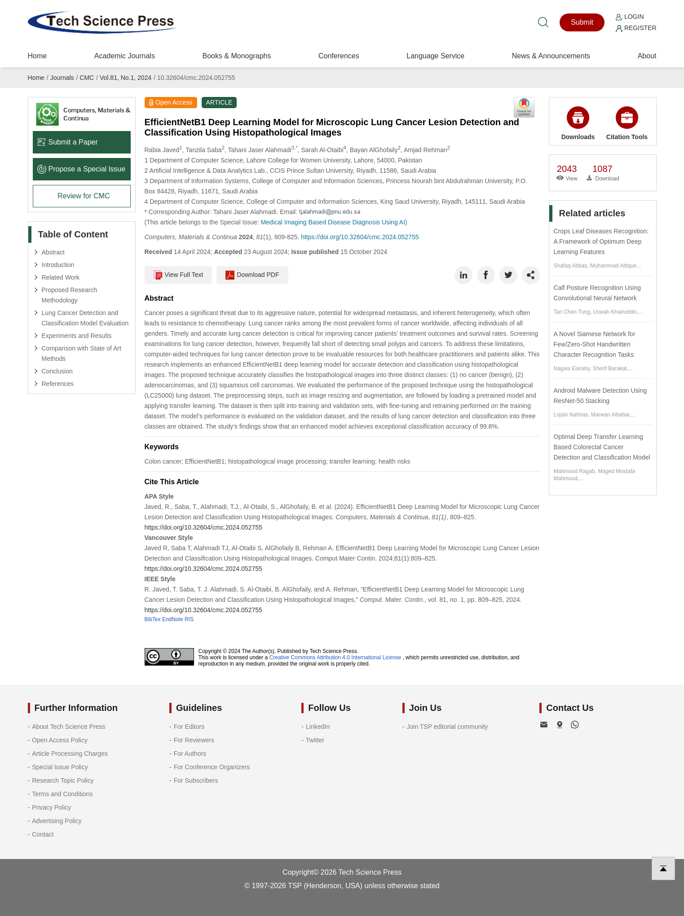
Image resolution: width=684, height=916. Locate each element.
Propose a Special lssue (81, 169)
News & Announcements (551, 56)
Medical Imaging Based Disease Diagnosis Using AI (333, 222)
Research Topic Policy (62, 780)
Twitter (315, 740)
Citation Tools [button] (627, 123)
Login (630, 16)
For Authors (190, 753)
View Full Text (178, 275)
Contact (42, 834)
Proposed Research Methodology (69, 295)
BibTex (153, 619)
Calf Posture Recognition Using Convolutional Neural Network (597, 293)
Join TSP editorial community (447, 726)
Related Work (61, 277)
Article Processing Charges (70, 753)
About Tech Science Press (68, 726)
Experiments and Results (77, 335)
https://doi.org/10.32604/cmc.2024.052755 (360, 237)
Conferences (338, 56)
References (58, 383)
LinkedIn (318, 726)
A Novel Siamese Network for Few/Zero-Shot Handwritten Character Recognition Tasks (594, 344)
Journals (62, 77)
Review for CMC (83, 196)
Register (636, 27)
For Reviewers (194, 740)
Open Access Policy (60, 740)
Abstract (53, 252)
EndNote (172, 619)
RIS (189, 619)
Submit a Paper (67, 142)
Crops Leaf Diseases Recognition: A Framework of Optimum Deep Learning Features (601, 241)
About (647, 56)
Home (37, 56)
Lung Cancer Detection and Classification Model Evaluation (85, 318)
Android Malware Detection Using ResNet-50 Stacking (600, 395)
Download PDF (252, 275)
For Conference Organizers (212, 767)
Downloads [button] (578, 123)
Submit (582, 22)
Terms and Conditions (62, 794)
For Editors (189, 726)
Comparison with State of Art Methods (81, 353)
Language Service (435, 56)
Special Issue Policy (60, 767)
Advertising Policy (57, 820)
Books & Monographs (236, 56)
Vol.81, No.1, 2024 (125, 77)
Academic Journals (124, 56)
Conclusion (57, 371)
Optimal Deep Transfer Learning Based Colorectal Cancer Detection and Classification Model (602, 447)
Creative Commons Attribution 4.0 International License (335, 657)
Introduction (58, 264)
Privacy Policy (51, 807)
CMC (86, 77)
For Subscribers (196, 780)
